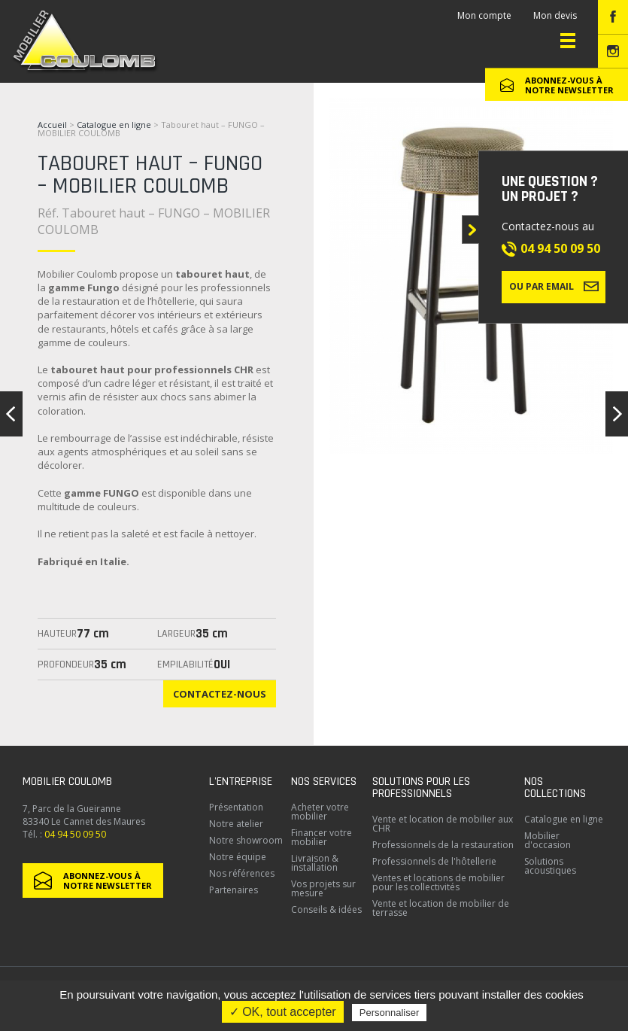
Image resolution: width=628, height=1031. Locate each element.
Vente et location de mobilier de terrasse (440, 908)
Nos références (242, 873)
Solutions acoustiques (550, 866)
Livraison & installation (314, 863)
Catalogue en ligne (114, 124)
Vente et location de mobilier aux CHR (442, 824)
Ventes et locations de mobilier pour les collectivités (438, 882)
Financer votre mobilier (321, 837)
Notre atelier (236, 823)
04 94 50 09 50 (560, 248)
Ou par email (554, 285)
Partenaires (233, 889)
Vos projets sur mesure (323, 888)
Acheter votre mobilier (320, 812)
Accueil (52, 124)
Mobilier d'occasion (547, 840)
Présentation (236, 807)
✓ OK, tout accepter (282, 1011)
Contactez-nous (219, 694)
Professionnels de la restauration (443, 844)
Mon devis (555, 15)
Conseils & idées (326, 909)
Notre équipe (237, 856)
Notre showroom (246, 840)
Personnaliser (390, 1012)
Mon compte (484, 15)
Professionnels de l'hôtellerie (434, 861)
